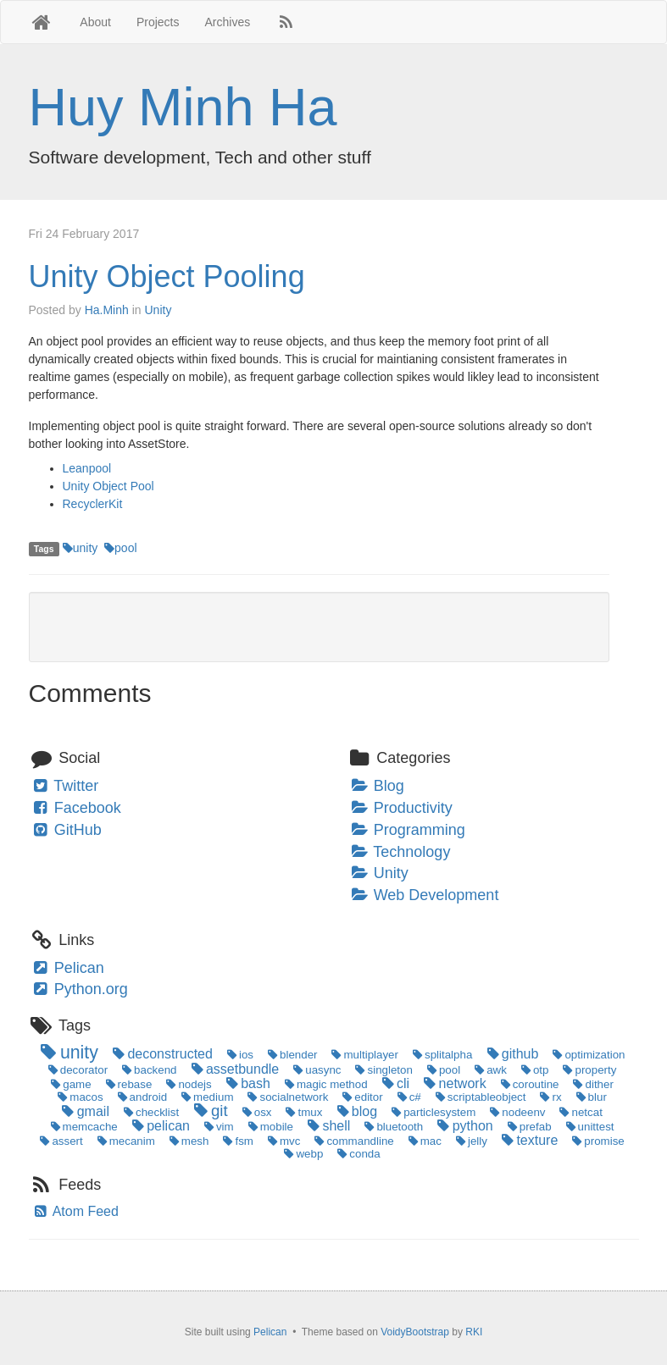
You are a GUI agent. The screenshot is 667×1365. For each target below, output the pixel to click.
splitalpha (441, 1054)
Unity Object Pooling (167, 276)
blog (355, 1111)
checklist (150, 1112)
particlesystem (432, 1112)
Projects (158, 22)
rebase (127, 1084)
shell (327, 1126)
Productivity (401, 807)
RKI (473, 1332)
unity (80, 548)
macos (79, 1097)
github (511, 1054)
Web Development (424, 895)
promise (597, 1141)
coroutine (528, 1084)
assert (59, 1141)
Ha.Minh (107, 310)
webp (302, 1153)
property (588, 1070)
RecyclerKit (93, 504)
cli (394, 1083)
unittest (588, 1126)
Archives (228, 22)
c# (408, 1097)
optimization (587, 1054)
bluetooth (392, 1126)
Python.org (79, 989)
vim (218, 1126)
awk (489, 1070)
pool (120, 548)
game (69, 1084)
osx (256, 1112)
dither (591, 1084)
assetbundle (233, 1069)
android (140, 1097)
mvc (283, 1141)
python (464, 1126)
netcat (579, 1112)
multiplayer (363, 1054)
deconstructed (161, 1054)
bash (247, 1083)
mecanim (125, 1141)
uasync (316, 1070)
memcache (82, 1126)
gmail (84, 1111)
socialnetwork (286, 1097)
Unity (157, 310)
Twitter (65, 785)
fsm (236, 1141)
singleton (383, 1070)
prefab (528, 1126)
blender (291, 1054)
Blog (377, 785)
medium (206, 1097)
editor (361, 1097)
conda (357, 1153)
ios (239, 1054)
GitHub (66, 829)
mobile (269, 1126)
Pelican (67, 967)
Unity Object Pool (108, 486)
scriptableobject (479, 1097)
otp (534, 1070)
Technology (400, 851)
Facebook (76, 807)
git (209, 1110)
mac (424, 1141)
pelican (160, 1126)
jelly (470, 1141)
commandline (352, 1141)
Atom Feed (75, 1211)
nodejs (187, 1084)
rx (549, 1097)
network (453, 1083)
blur (589, 1097)
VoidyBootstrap (415, 1332)
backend (148, 1070)
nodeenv (516, 1112)
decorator (77, 1070)
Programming (407, 829)
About (95, 22)
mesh (188, 1141)
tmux (302, 1112)
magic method (325, 1084)
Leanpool (87, 468)
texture (528, 1140)
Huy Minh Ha (183, 106)
